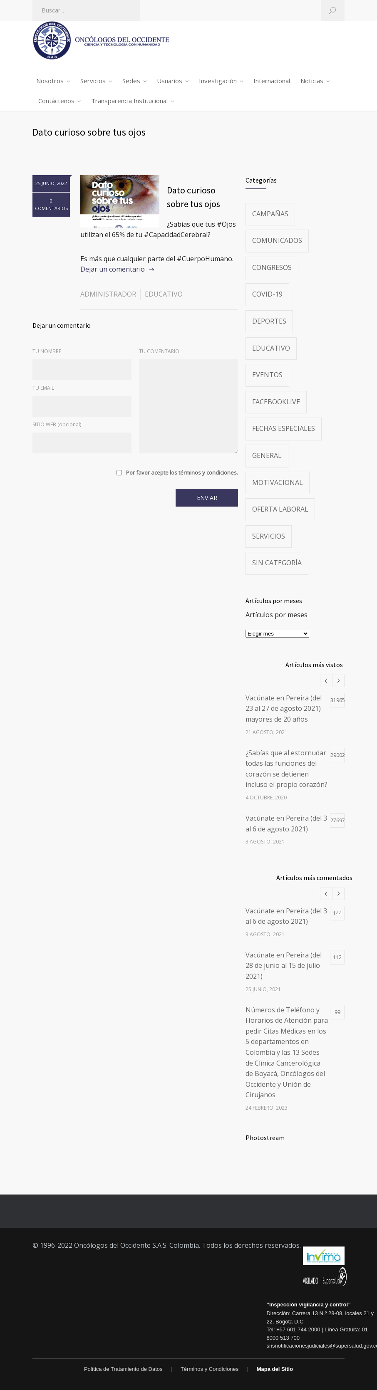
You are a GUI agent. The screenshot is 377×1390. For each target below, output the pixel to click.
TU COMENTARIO (159, 351)
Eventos (267, 374)
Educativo (164, 294)
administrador (108, 294)
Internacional (271, 81)
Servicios (93, 81)
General (267, 455)
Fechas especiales (283, 428)
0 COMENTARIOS (51, 204)
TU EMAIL (43, 387)
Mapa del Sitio (275, 1369)
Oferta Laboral (280, 509)
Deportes (269, 321)
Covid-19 (267, 294)
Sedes (131, 81)
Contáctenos (56, 100)
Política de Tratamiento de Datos (123, 1369)
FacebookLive (276, 401)
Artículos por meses (277, 614)
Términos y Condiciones (209, 1369)
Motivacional (277, 482)
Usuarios (169, 81)
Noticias (311, 81)
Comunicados (277, 240)
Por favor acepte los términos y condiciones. (182, 472)
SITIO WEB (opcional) (56, 424)
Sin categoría (277, 562)
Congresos (272, 267)
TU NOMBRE (46, 351)
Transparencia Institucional (129, 100)
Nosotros (50, 81)
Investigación (218, 81)
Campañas (270, 213)
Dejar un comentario (112, 269)
